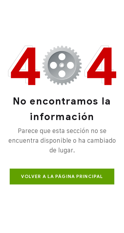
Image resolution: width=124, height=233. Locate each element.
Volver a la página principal (62, 176)
